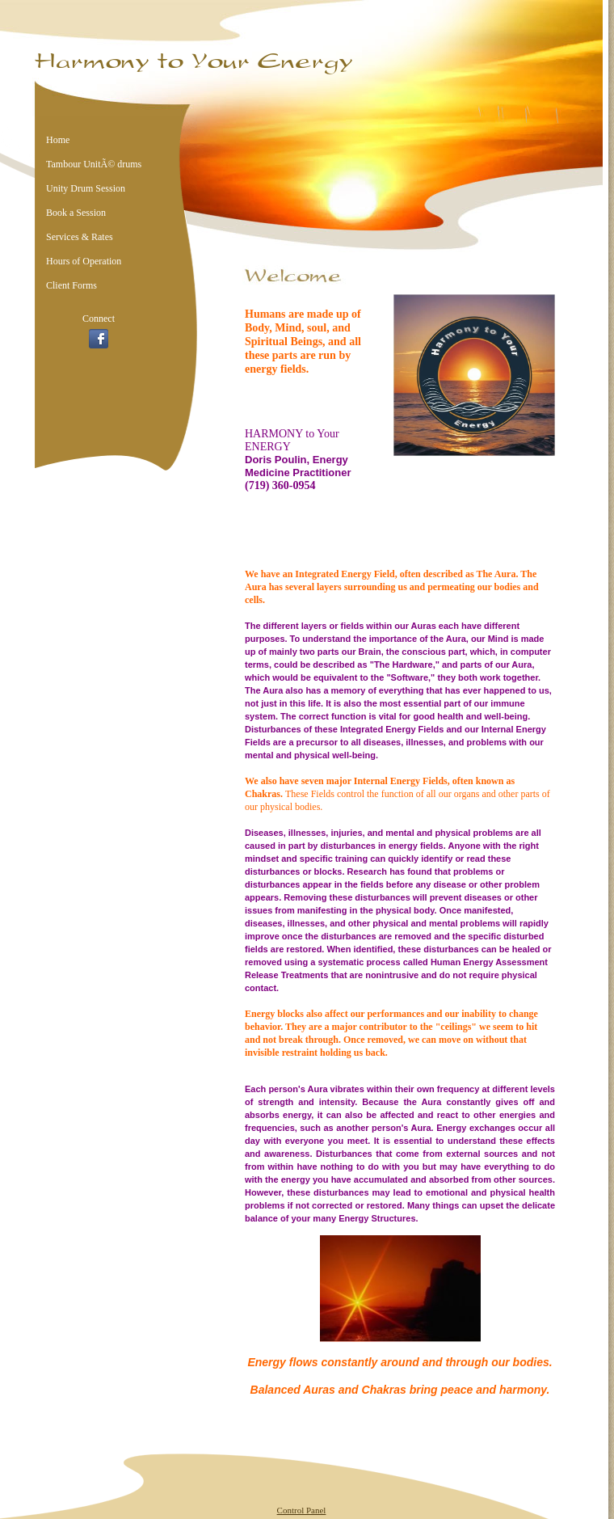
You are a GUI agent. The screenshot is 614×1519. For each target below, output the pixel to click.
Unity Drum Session (85, 188)
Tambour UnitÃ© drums (93, 164)
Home (57, 140)
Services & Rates (79, 237)
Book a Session (76, 212)
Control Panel (301, 1510)
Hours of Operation (83, 261)
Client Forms (71, 285)
